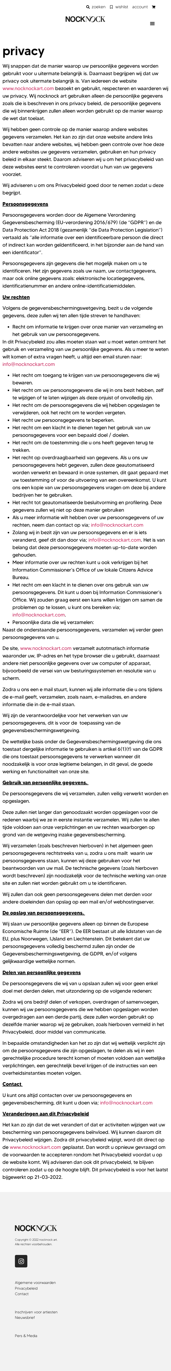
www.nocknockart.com (28, 88)
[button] (152, 23)
